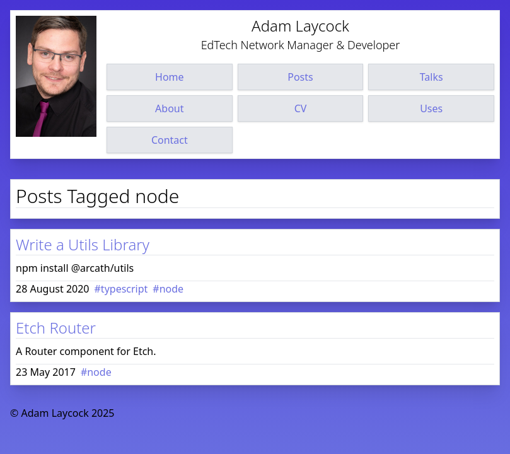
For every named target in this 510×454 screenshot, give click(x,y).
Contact (169, 140)
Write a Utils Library (82, 244)
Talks (431, 77)
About (169, 108)
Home (169, 77)
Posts (300, 77)
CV (300, 108)
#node (168, 289)
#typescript (121, 289)
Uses (431, 108)
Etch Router (56, 327)
